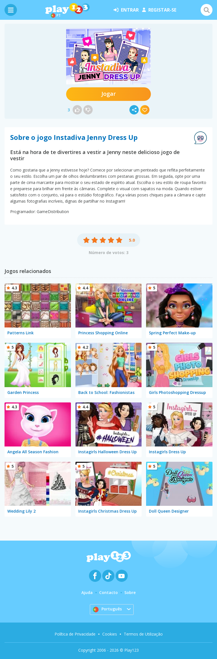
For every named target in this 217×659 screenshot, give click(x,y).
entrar (126, 10)
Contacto (108, 592)
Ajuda (87, 592)
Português (107, 609)
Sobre (130, 592)
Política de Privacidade (75, 634)
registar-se (159, 10)
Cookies (109, 634)
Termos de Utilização (143, 634)
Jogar (108, 93)
